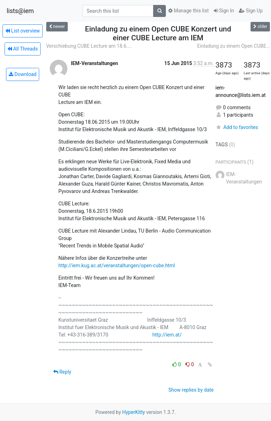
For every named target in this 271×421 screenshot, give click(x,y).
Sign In (224, 10)
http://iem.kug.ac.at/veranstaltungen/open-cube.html (117, 265)
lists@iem (20, 10)
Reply (62, 372)
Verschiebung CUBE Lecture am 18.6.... (89, 46)
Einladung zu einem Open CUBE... (233, 46)
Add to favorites (237, 127)
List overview (22, 31)
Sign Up (251, 10)
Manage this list (188, 10)
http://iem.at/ (167, 335)
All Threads (22, 49)
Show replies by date (190, 390)
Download (23, 74)
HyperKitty (133, 412)
